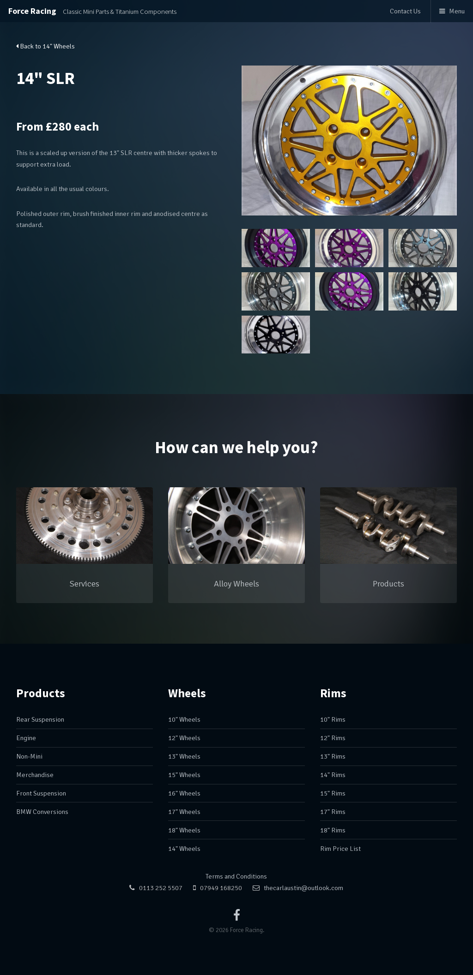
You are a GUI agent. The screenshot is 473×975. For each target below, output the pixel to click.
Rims (333, 693)
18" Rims (333, 830)
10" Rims (333, 719)
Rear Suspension (40, 719)
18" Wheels (184, 830)
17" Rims (333, 812)
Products (40, 693)
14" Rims (333, 775)
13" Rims (333, 756)
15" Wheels (184, 775)
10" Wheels (184, 719)
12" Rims (333, 738)
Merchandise (35, 775)
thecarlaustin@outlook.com (303, 888)
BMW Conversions (42, 812)
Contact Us (405, 11)
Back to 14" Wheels (45, 46)
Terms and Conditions (236, 876)
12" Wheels (184, 738)
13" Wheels (184, 756)
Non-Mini (29, 756)
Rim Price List (340, 848)
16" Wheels (184, 793)
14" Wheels (184, 848)
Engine (26, 738)
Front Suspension (41, 793)
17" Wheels (184, 812)
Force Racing (92, 11)
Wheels (187, 693)
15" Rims (333, 793)
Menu (457, 11)
